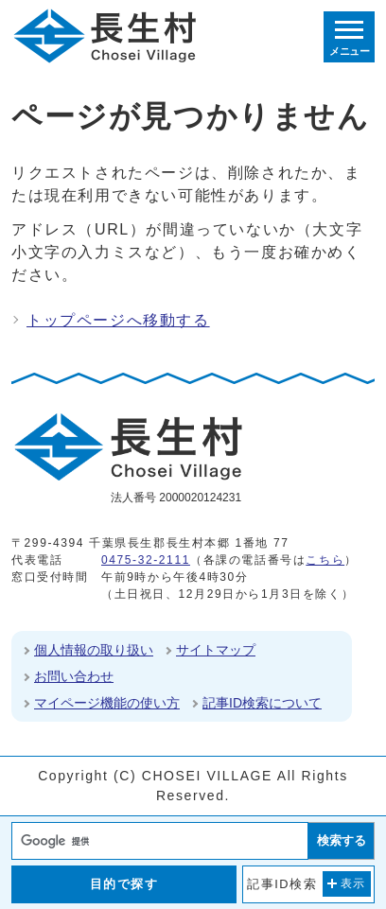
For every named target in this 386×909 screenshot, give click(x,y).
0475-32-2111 (145, 560)
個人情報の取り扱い (93, 649)
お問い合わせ (74, 676)
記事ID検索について (262, 702)
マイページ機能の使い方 (107, 702)
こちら (325, 560)
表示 (353, 883)
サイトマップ (215, 649)
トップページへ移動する (118, 320)
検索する (341, 840)
